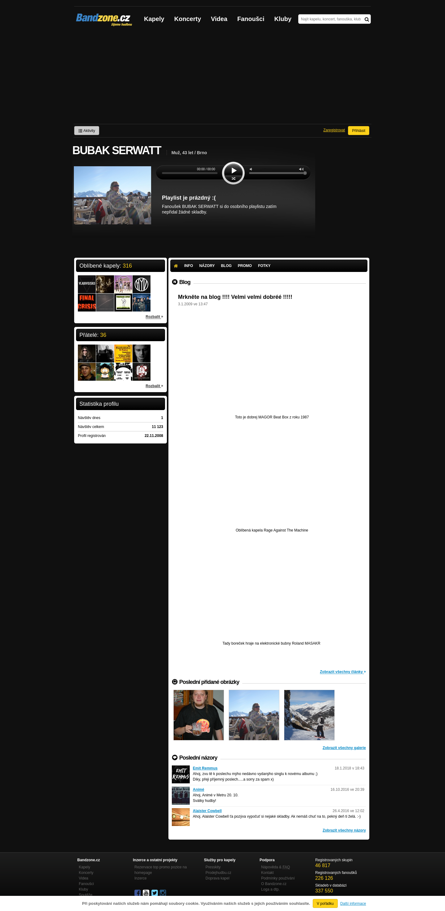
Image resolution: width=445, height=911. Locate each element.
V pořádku (325, 903)
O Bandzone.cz (273, 884)
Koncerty (187, 18)
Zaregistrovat (334, 130)
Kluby (283, 18)
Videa (219, 18)
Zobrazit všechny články (343, 671)
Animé (198, 789)
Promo (245, 266)
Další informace (353, 903)
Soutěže (85, 895)
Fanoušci (251, 18)
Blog (226, 266)
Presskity (213, 867)
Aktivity (86, 131)
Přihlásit (358, 131)
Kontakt (267, 873)
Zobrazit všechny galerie (344, 748)
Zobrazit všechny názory (344, 830)
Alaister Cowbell (207, 811)
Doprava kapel (217, 878)
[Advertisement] (222, 77)
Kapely (154, 18)
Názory (207, 266)
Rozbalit (154, 316)
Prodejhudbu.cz (218, 873)
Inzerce (140, 878)
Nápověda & (275, 867)
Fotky (264, 266)
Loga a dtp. (270, 889)
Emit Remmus (205, 768)
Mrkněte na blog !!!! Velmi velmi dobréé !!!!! (235, 297)
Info (188, 266)
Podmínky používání (278, 878)
